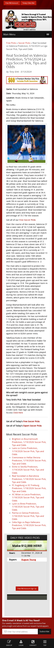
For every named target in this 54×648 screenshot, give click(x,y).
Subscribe (44, 631)
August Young (28, 559)
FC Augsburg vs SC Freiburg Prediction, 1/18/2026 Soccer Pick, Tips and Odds (29, 488)
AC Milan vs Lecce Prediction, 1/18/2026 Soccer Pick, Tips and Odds (28, 497)
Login (21, 643)
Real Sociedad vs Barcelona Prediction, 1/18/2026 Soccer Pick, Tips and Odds (29, 478)
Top (45, 643)
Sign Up (9, 643)
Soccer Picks (24, 42)
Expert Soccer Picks (32, 425)
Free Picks (11, 42)
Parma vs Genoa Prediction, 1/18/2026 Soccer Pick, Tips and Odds (28, 515)
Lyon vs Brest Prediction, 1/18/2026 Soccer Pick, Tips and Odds (28, 506)
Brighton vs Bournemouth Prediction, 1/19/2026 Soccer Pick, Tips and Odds (29, 441)
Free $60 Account (11, 3)
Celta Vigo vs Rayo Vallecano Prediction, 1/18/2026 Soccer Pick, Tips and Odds (29, 525)
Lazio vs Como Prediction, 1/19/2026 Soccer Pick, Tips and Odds (28, 451)
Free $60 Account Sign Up (27, 588)
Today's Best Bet (28, 3)
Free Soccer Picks (27, 219)
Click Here (18, 412)
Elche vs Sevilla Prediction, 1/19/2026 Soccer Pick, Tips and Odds (28, 469)
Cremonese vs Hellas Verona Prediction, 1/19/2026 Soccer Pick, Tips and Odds (29, 460)
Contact (33, 643)
